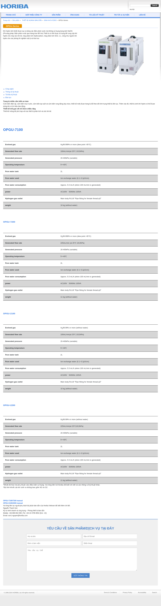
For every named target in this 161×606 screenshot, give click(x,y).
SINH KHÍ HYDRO (50, 20)
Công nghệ (9, 89)
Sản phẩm (15, 20)
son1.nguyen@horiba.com (18, 516)
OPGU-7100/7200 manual (13, 501)
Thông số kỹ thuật (11, 92)
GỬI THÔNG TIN (81, 576)
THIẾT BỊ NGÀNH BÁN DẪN (32, 20)
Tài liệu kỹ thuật (11, 95)
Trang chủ (6, 20)
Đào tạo (8, 97)
